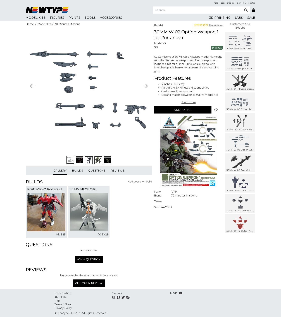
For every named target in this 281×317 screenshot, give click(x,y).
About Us (60, 297)
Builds (77, 170)
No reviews (216, 25)
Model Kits (44, 24)
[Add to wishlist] (216, 110)
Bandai (158, 25)
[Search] (197, 10)
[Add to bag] (182, 110)
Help (57, 300)
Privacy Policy (63, 308)
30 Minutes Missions (67, 24)
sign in (240, 2)
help (216, 2)
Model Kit (160, 43)
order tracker (227, 2)
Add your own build (140, 181)
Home (30, 24)
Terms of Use (62, 304)
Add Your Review (89, 283)
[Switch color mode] (180, 293)
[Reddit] (128, 297)
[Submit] (246, 10)
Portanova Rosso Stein (46, 189)
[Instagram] (113, 297)
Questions (96, 170)
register (251, 2)
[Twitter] (123, 297)
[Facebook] (118, 297)
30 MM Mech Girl (83, 189)
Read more (189, 102)
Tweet (158, 201)
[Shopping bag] (253, 10)
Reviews (117, 170)
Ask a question (89, 259)
